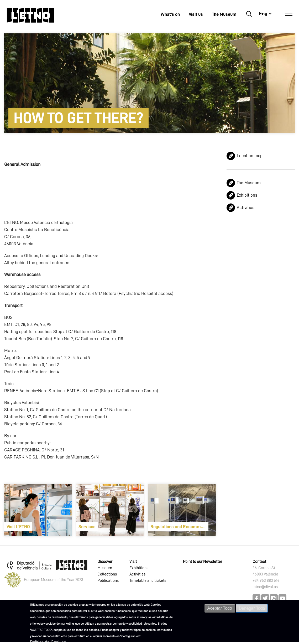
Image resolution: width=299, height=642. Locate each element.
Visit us (196, 14)
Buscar (249, 14)
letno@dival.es (265, 587)
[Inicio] (30, 15)
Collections (107, 574)
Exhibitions (247, 195)
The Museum (224, 14)
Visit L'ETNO (18, 526)
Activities (245, 207)
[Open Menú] (288, 13)
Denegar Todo (252, 608)
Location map (250, 156)
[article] (38, 510)
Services (87, 526)
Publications (108, 580)
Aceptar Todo (219, 608)
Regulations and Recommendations (179, 526)
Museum (104, 568)
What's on (170, 14)
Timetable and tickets (147, 580)
